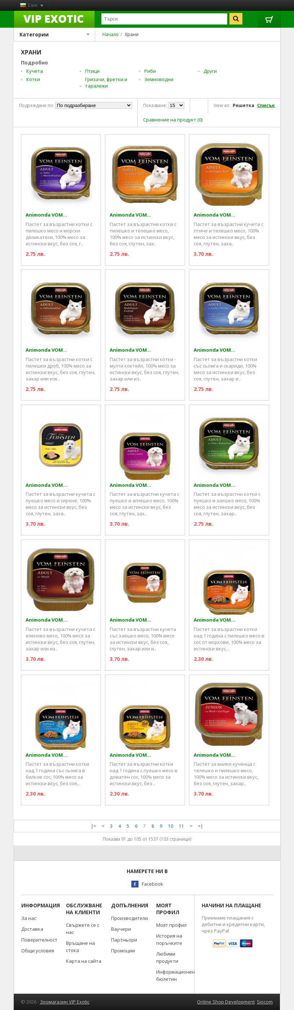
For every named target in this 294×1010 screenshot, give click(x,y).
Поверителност (39, 939)
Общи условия (37, 950)
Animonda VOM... (46, 215)
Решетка (243, 105)
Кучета (34, 71)
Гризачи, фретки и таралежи (106, 82)
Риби (150, 71)
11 (181, 826)
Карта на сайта (83, 961)
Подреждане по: (36, 105)
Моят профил (171, 925)
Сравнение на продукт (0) (172, 119)
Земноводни (159, 79)
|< (93, 826)
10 (170, 826)
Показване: (155, 105)
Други (210, 71)
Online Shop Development (226, 1001)
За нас (28, 918)
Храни (132, 34)
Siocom (265, 1001)
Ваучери (121, 929)
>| (200, 826)
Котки (33, 79)
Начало (110, 34)
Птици (92, 71)
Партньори (124, 939)
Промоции (123, 950)
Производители (129, 918)
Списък (266, 105)
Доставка (32, 929)
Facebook (152, 884)
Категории (54, 34)
